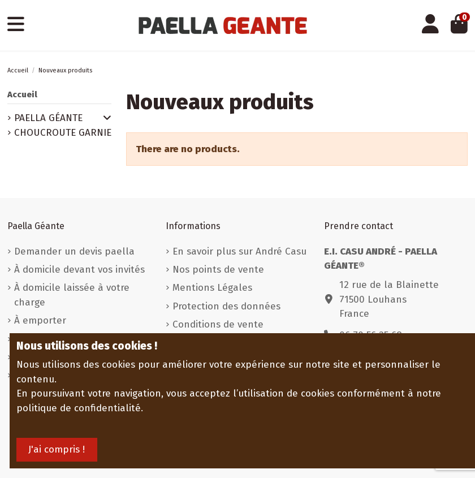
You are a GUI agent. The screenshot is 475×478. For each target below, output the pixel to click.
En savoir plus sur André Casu (239, 251)
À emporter (40, 320)
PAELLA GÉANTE (48, 118)
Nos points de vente (218, 269)
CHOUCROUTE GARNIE (62, 133)
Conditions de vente (218, 324)
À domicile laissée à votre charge (71, 295)
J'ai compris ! (56, 449)
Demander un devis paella (74, 251)
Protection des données (226, 306)
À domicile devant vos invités (79, 269)
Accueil (22, 94)
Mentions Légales (212, 288)
